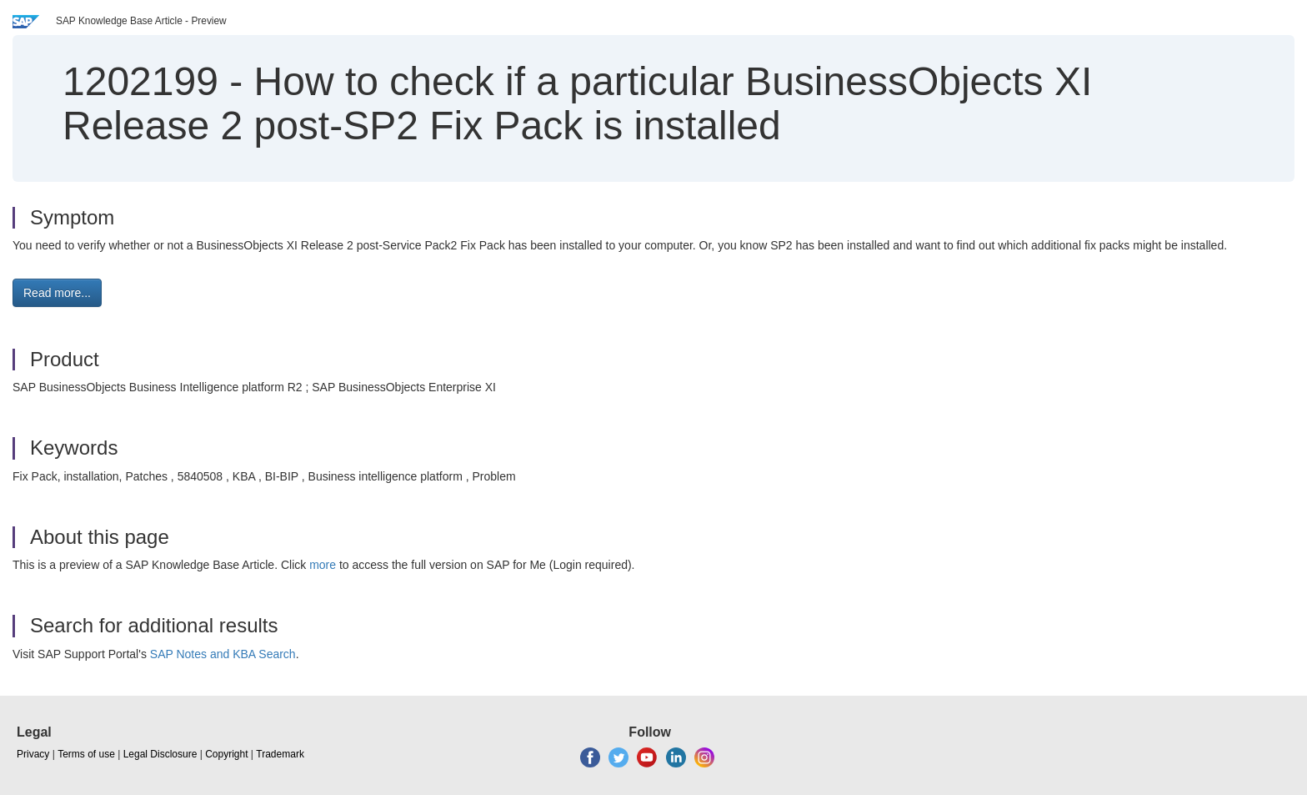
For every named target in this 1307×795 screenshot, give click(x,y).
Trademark (280, 754)
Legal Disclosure (160, 754)
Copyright (226, 754)
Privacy (33, 754)
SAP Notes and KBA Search (223, 654)
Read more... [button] (57, 292)
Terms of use (86, 754)
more (322, 564)
